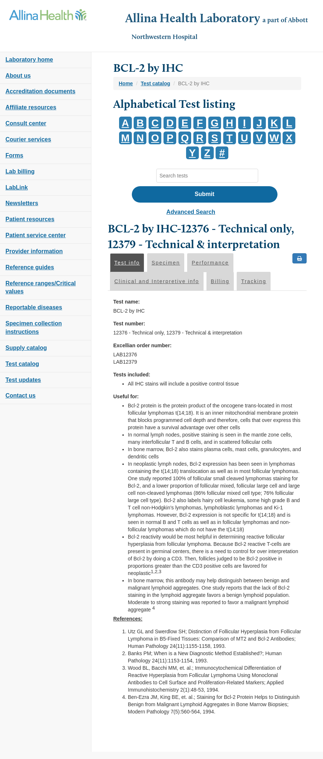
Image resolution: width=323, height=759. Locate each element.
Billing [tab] (220, 281)
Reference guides (29, 267)
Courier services (28, 139)
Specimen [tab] (165, 263)
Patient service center (35, 235)
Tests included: (131, 374)
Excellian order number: (142, 345)
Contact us (20, 395)
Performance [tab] (210, 263)
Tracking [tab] (253, 281)
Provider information (34, 251)
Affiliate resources (30, 107)
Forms (14, 155)
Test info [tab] (127, 263)
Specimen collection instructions (33, 327)
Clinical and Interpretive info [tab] (156, 281)
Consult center (25, 123)
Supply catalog (26, 348)
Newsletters (21, 203)
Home (126, 83)
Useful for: (126, 396)
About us (18, 76)
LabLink (16, 187)
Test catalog (22, 364)
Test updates (23, 380)
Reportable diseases (33, 307)
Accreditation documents (40, 91)
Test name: (126, 302)
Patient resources (29, 219)
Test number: (129, 323)
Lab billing (20, 171)
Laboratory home (29, 59)
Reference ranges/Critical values (40, 287)
